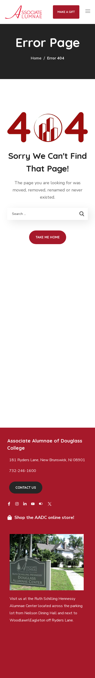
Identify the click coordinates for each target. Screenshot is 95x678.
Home (36, 58)
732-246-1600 (22, 470)
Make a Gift (66, 12)
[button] (25, 488)
